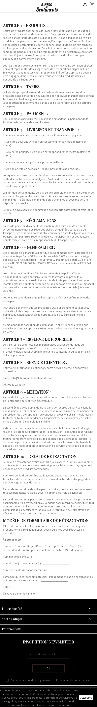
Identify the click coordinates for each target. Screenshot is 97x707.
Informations (12, 629)
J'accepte (86, 697)
